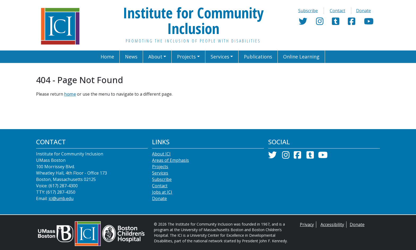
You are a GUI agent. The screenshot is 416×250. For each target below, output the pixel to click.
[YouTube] (369, 23)
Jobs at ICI (162, 192)
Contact (337, 11)
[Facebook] (351, 23)
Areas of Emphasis (170, 160)
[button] (157, 56)
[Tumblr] (335, 23)
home (70, 94)
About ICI (161, 154)
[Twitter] (303, 23)
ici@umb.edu (61, 198)
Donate (363, 11)
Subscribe (308, 11)
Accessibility (332, 224)
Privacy (307, 224)
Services (160, 173)
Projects (160, 167)
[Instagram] (319, 23)
